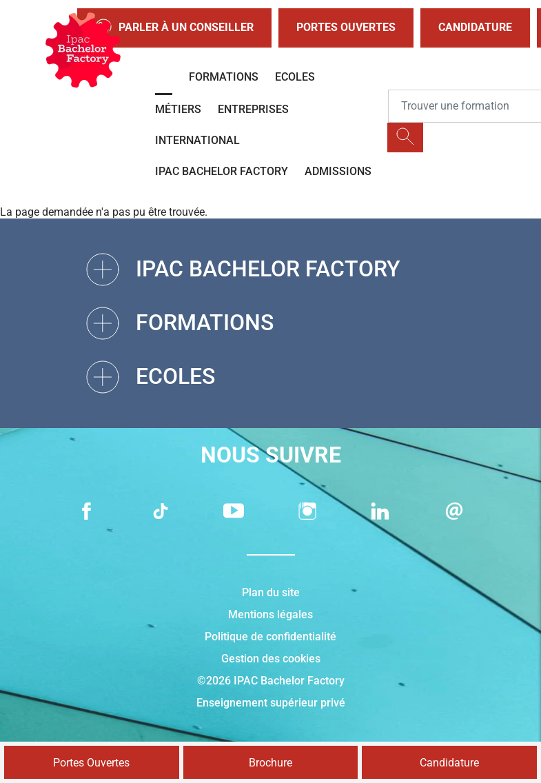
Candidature (475, 27)
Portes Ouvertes (346, 27)
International (197, 140)
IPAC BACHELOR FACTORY (221, 171)
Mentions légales (270, 614)
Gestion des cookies (270, 658)
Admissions (338, 171)
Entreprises (253, 109)
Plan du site (271, 592)
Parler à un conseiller (174, 28)
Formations (223, 76)
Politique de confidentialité (270, 636)
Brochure (270, 762)
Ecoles (295, 76)
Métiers (178, 109)
